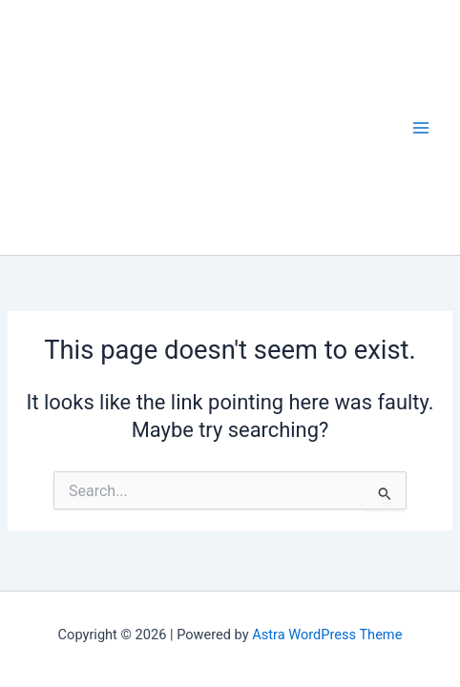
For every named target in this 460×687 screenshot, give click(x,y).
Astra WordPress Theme (327, 634)
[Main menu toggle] (421, 128)
